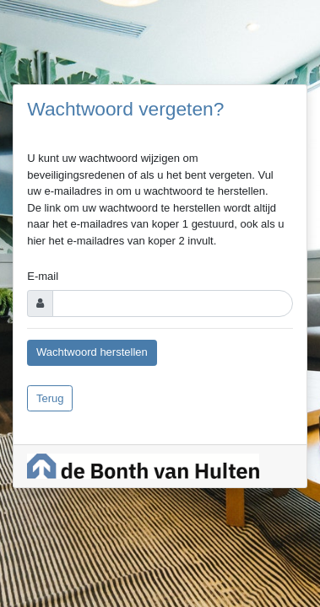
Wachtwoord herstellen (92, 352)
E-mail (42, 276)
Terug (50, 398)
